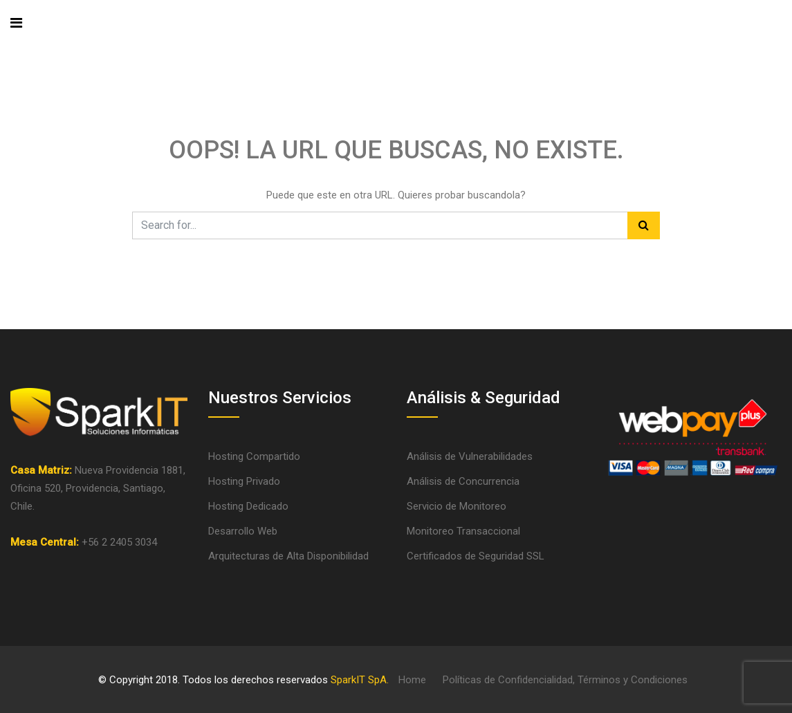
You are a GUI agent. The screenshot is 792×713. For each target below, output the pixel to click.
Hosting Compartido (254, 456)
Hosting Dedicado (248, 506)
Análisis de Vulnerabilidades (470, 456)
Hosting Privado (244, 481)
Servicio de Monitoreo (456, 506)
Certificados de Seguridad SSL (475, 556)
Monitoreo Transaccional (463, 531)
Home (412, 680)
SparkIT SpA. (360, 680)
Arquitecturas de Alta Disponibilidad (288, 556)
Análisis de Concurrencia (463, 481)
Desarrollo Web (242, 531)
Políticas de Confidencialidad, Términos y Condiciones (565, 680)
